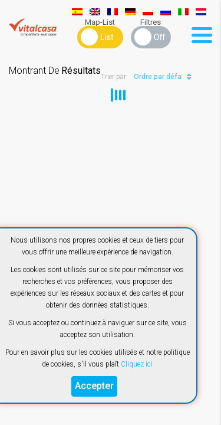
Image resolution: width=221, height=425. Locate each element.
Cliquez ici (137, 364)
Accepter (94, 385)
